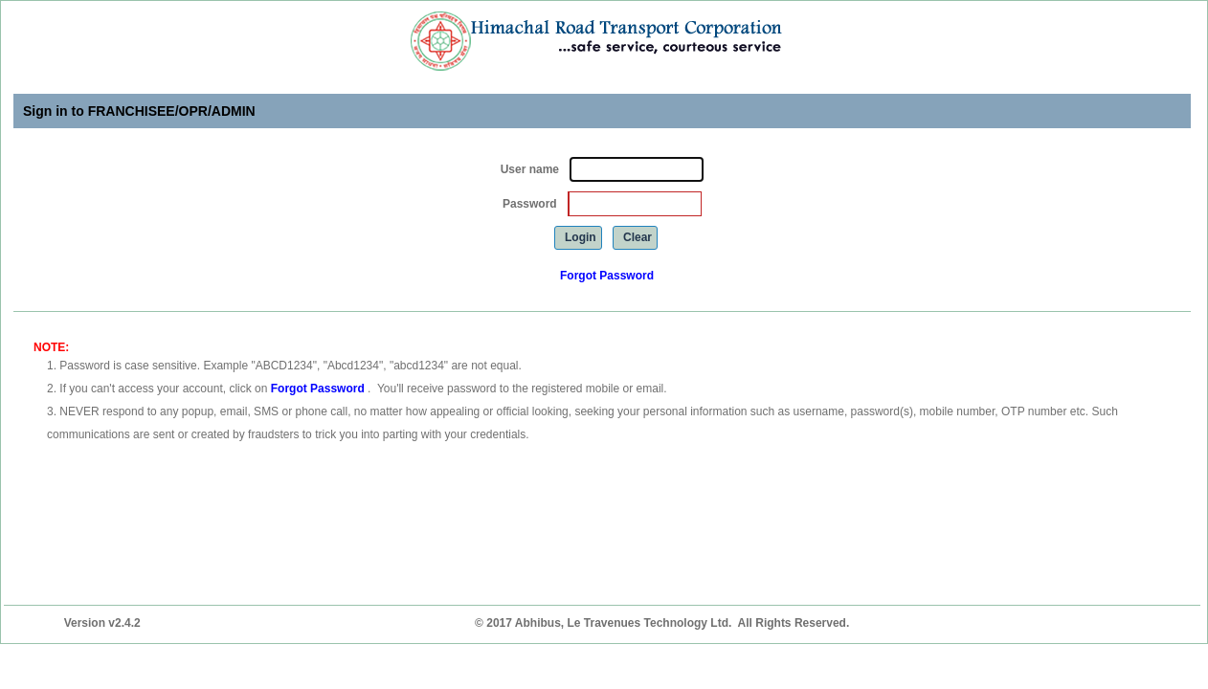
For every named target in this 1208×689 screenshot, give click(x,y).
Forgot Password (607, 275)
